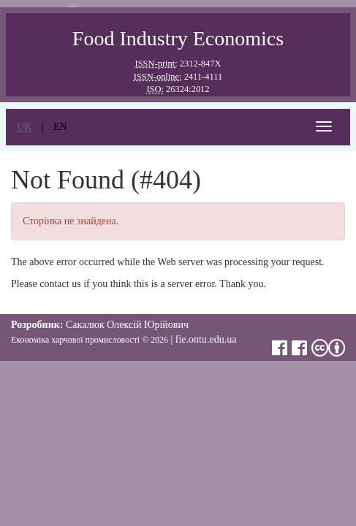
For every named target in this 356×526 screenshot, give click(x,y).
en (60, 126)
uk (24, 126)
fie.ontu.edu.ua (206, 339)
